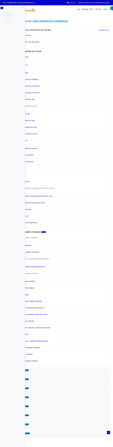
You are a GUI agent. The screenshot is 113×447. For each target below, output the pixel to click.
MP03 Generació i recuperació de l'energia (52, 30)
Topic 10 (37, 433)
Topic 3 (36, 370)
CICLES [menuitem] (98, 9)
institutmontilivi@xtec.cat (26, 3)
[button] (72, 2)
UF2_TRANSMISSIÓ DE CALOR (47, 51)
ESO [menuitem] (105, 9)
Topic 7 (36, 406)
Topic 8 (36, 415)
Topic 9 (36, 424)
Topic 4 (36, 379)
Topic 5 (36, 388)
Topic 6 (36, 397)
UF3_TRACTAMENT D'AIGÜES (46, 232)
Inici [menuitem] (78, 9)
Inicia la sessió (104, 3)
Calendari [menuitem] (84, 9)
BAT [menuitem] (91, 9)
